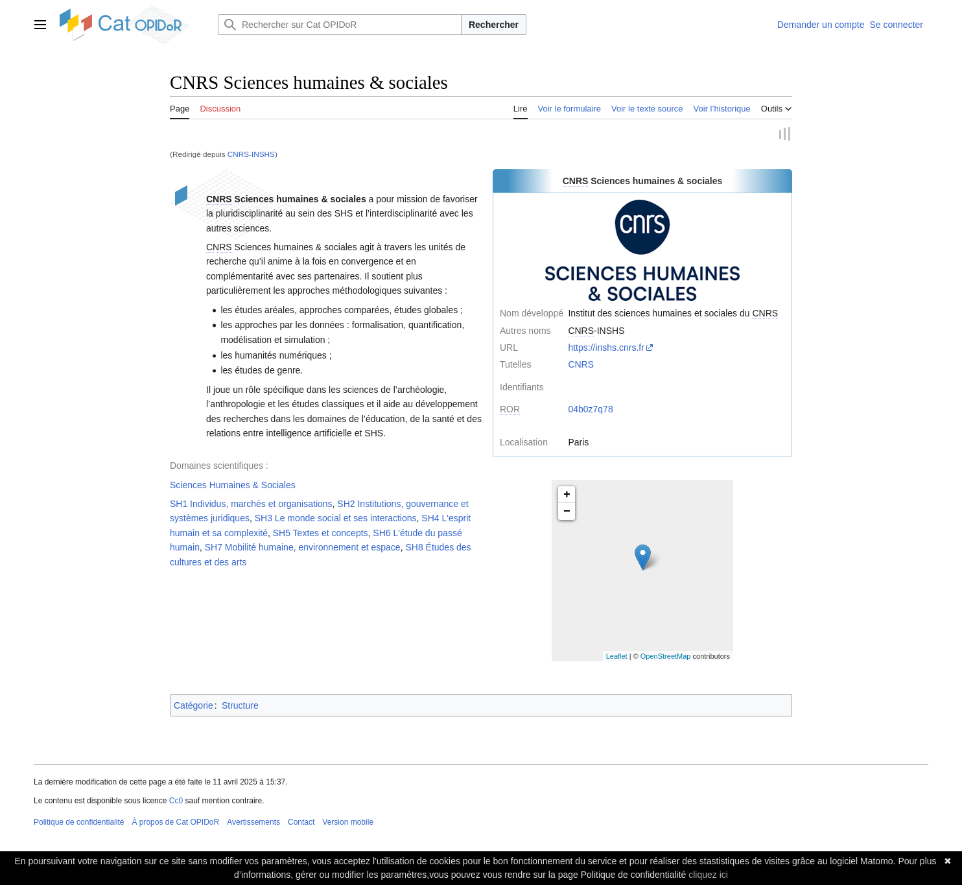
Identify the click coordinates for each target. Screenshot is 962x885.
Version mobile (347, 822)
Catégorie (193, 705)
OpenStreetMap (665, 656)
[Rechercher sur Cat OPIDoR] (340, 24)
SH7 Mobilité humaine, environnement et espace (303, 548)
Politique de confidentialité (79, 822)
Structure (240, 705)
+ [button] (566, 495)
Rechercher (494, 24)
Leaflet (617, 656)
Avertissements (253, 822)
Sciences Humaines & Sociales (233, 485)
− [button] (566, 512)
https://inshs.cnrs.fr (606, 347)
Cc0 (176, 800)
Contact (301, 822)
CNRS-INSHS (251, 154)
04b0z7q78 (590, 410)
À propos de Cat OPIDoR (175, 822)
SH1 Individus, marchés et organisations (251, 504)
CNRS (581, 365)
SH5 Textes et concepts (320, 533)
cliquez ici (708, 874)
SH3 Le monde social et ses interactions (336, 518)
